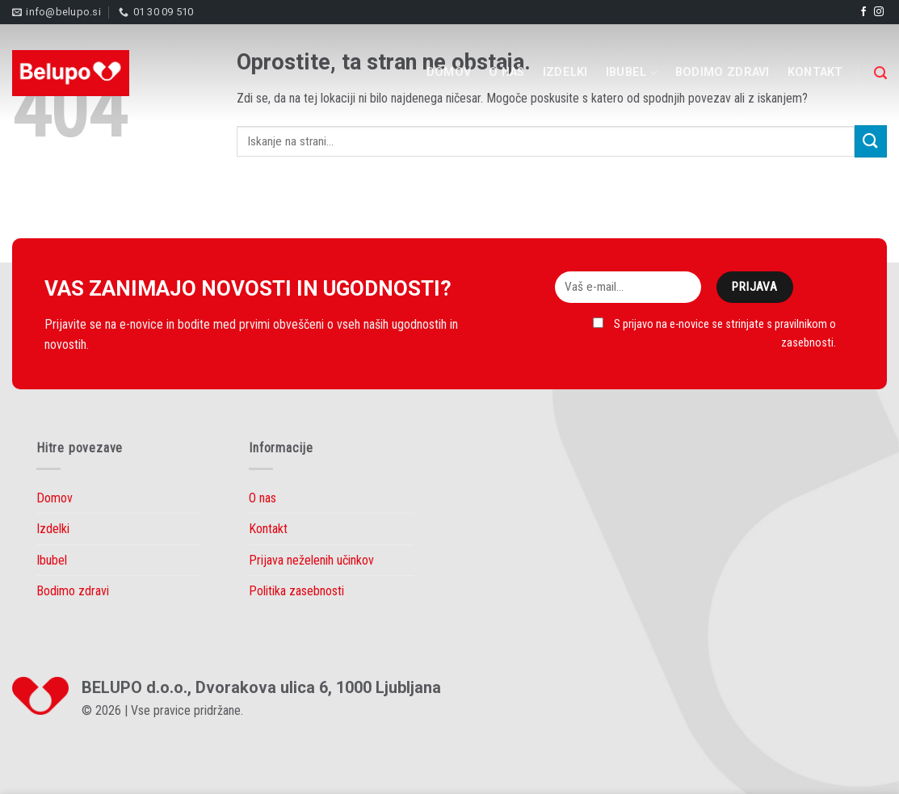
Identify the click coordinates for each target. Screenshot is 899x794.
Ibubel (631, 73)
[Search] (880, 73)
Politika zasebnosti (296, 591)
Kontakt (815, 72)
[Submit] (871, 141)
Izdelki (565, 72)
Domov (448, 72)
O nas (506, 72)
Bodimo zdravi (722, 72)
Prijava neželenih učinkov (311, 560)
